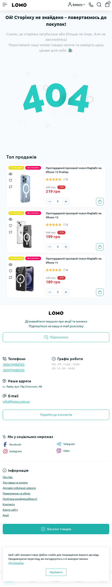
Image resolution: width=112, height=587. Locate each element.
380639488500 (13, 364)
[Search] (99, 4)
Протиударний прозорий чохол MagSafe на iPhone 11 (73, 260)
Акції (6, 515)
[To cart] (100, 201)
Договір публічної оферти (19, 487)
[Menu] (5, 4)
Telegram (65, 444)
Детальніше (16, 562)
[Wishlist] (10, 180)
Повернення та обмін (16, 493)
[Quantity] (57, 201)
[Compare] (10, 186)
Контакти (9, 504)
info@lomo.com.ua (16, 401)
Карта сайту (10, 509)
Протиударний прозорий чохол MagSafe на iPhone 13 (73, 215)
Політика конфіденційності (20, 498)
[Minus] (49, 201)
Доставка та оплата (15, 482)
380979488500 (13, 370)
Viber (63, 450)
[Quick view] (10, 174)
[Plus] (66, 201)
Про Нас (8, 477)
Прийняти (56, 572)
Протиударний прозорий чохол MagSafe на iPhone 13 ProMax (73, 169)
